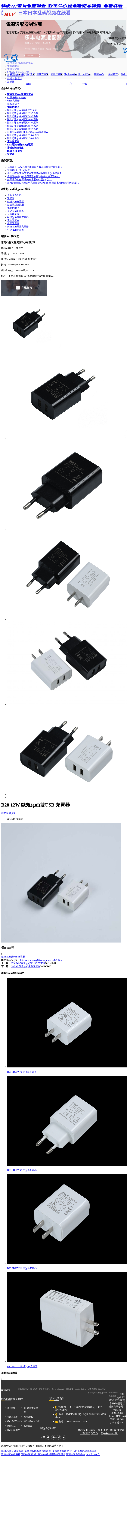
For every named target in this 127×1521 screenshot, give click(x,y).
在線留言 (113, 74)
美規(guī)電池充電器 (18, 226)
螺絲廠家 (69, 1389)
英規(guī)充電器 (15, 211)
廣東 (100, 1430)
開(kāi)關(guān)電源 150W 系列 (23, 138)
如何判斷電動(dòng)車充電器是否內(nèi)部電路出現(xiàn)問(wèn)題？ (43, 182)
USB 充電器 (13, 100)
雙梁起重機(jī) (23, 1389)
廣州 (116, 1430)
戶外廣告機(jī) (44, 1389)
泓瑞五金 (112, 1396)
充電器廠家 (57, 74)
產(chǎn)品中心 (71, 76)
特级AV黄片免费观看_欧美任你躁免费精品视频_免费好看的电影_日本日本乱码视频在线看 (49, 1451)
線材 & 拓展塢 (14, 151)
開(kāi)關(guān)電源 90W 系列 (22, 129)
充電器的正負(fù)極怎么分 (21, 170)
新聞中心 (99, 74)
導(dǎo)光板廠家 (58, 1389)
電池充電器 (43, 74)
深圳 (111, 1430)
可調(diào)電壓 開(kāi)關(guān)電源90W (27, 132)
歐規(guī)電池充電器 (18, 217)
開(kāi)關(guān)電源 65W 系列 (22, 125)
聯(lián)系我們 (13, 1430)
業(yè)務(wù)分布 (84, 76)
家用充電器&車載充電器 (20, 94)
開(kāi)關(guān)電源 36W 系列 (22, 119)
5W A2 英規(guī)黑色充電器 (25, 966)
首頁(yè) (14, 74)
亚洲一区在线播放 (10, 1454)
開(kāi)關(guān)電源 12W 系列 (22, 113)
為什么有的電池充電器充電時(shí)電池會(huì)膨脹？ (34, 173)
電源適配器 (13, 107)
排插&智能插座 (15, 147)
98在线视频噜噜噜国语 (53, 1454)
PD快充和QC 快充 (16, 97)
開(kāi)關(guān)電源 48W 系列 (22, 122)
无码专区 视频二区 (31, 1454)
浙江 (87, 1433)
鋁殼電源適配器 (15, 204)
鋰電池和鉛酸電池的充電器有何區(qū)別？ (29, 179)
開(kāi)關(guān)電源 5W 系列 (22, 110)
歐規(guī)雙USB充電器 (13, 956)
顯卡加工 (34, 1389)
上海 (82, 1433)
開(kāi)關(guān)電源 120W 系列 (23, 135)
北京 (122, 1430)
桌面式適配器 (14, 195)
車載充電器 (13, 104)
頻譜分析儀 (92, 1389)
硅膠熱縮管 (113, 1392)
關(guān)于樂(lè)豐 (28, 76)
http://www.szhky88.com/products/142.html (41, 960)
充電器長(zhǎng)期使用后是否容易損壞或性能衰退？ (35, 167)
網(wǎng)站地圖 (109, 1433)
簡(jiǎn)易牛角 (80, 1389)
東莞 (105, 1430)
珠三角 (94, 1433)
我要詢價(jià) (8, 813)
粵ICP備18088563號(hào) (116, 1412)
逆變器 (10, 81)
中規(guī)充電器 (15, 201)
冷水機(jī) (102, 1389)
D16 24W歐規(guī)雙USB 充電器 (28, 963)
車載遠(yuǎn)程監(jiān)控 (97, 1393)
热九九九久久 (93, 1454)
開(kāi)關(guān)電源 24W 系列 (22, 116)
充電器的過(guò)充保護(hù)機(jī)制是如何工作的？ (33, 176)
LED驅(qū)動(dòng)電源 (20, 144)
